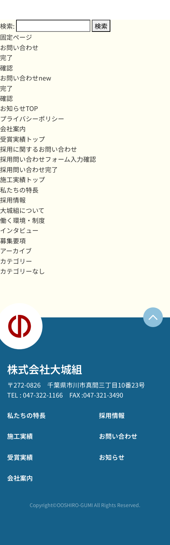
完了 (6, 57)
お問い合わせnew (25, 77)
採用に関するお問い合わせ (38, 149)
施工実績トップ (22, 179)
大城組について (22, 210)
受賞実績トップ (22, 138)
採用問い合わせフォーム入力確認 (48, 159)
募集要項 (13, 240)
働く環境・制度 (22, 220)
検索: (7, 25)
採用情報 (13, 199)
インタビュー (19, 230)
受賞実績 (20, 457)
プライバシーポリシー (32, 118)
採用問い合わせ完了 (29, 169)
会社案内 (13, 128)
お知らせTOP (19, 108)
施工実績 (20, 436)
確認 (6, 67)
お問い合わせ (19, 47)
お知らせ (112, 457)
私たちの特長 (19, 189)
